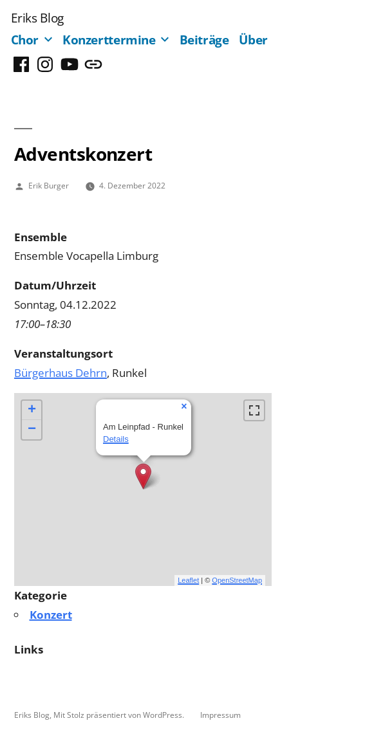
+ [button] (32, 410)
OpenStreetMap (237, 580)
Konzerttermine (109, 40)
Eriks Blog (37, 18)
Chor (25, 40)
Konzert (51, 614)
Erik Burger (48, 185)
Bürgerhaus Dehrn (60, 372)
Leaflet (188, 580)
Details (116, 439)
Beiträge (204, 40)
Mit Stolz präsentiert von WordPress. (119, 714)
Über (253, 40)
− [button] (32, 429)
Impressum (220, 714)
